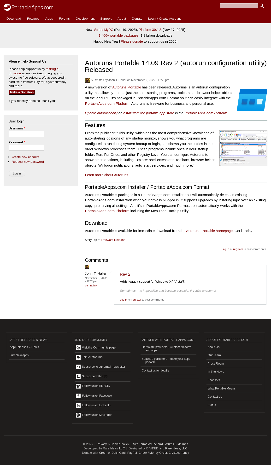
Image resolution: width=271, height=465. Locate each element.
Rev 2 (125, 274)
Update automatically (101, 113)
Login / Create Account (164, 18)
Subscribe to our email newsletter (100, 367)
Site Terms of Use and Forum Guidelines (160, 444)
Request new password (28, 161)
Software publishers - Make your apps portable (166, 360)
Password (17, 142)
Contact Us (215, 396)
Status (212, 405)
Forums (64, 18)
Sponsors (214, 380)
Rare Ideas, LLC (114, 448)
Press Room (216, 363)
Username (17, 128)
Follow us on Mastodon (94, 415)
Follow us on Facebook (94, 396)
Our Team (214, 355)
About (122, 18)
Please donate (132, 41)
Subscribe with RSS (91, 376)
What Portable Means (222, 388)
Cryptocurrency (179, 452)
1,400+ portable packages (119, 35)
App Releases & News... (25, 347)
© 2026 (88, 444)
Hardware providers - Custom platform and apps (166, 348)
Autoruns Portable (126, 87)
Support (106, 18)
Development (85, 18)
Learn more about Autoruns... (108, 175)
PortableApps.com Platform (107, 103)
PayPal (132, 452)
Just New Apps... (20, 355)
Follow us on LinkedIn (93, 405)
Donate (137, 18)
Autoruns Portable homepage (209, 231)
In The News (216, 371)
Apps (49, 18)
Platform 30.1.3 (150, 30)
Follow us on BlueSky (93, 386)
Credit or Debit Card (112, 452)
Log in (225, 249)
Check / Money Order (153, 452)
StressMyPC (103, 30)
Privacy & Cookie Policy (113, 444)
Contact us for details (155, 370)
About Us (213, 347)
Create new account (25, 157)
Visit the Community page (96, 347)
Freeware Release (113, 240)
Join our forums (89, 357)
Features (33, 18)
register (238, 249)
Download (13, 18)
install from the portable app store (148, 113)
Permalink (91, 285)
